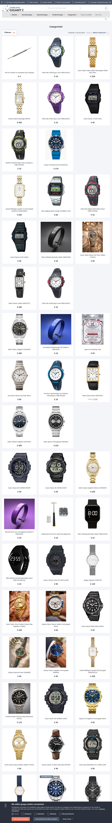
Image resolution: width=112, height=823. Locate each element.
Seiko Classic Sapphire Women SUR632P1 (97, 426)
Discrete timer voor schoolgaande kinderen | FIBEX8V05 (45, 466)
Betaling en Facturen (15, 778)
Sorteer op (89, 30)
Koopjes (11, 53)
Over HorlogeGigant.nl (59, 775)
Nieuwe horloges (13, 46)
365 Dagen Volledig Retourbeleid (15, 2)
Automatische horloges (16, 49)
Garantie (34, 781)
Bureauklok (12, 56)
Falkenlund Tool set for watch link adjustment (71, 467)
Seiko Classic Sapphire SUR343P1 (44, 305)
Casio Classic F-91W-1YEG (97, 105)
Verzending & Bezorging (16, 775)
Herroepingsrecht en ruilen (17, 784)
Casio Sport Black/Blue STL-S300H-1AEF (97, 668)
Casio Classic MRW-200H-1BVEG (97, 547)
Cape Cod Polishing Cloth (97, 306)
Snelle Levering (33, 2)
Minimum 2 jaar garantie (63, 2)
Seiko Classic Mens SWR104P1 (97, 346)
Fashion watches (14, 59)
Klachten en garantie (15, 787)
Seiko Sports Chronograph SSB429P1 (71, 386)
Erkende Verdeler (47, 2)
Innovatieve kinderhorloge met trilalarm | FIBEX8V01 (71, 305)
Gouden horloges (15, 69)
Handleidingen (36, 775)
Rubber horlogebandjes (16, 73)
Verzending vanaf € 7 (80, 2)
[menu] (56, 14)
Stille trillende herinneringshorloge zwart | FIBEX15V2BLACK (45, 506)
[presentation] (2, 2)
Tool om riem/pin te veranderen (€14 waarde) (45, 64)
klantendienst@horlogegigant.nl (86, 775)
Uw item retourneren (38, 778)
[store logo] (13, 8)
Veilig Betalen (12, 781)
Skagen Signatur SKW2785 (97, 508)
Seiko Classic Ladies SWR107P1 (45, 265)
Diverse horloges (14, 63)
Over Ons (98, 15)
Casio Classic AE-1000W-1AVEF (71, 426)
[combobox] (60, 8)
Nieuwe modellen (86, 15)
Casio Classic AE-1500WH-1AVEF (71, 628)
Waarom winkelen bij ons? (60, 781)
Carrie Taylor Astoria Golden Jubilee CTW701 (45, 668)
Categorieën (72, 15)
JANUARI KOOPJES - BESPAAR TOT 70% (15, 42)
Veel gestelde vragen (59, 778)
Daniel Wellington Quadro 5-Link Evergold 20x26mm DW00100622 (45, 184)
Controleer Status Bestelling (61, 784)
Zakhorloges (12, 66)
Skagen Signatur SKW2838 (45, 710)
